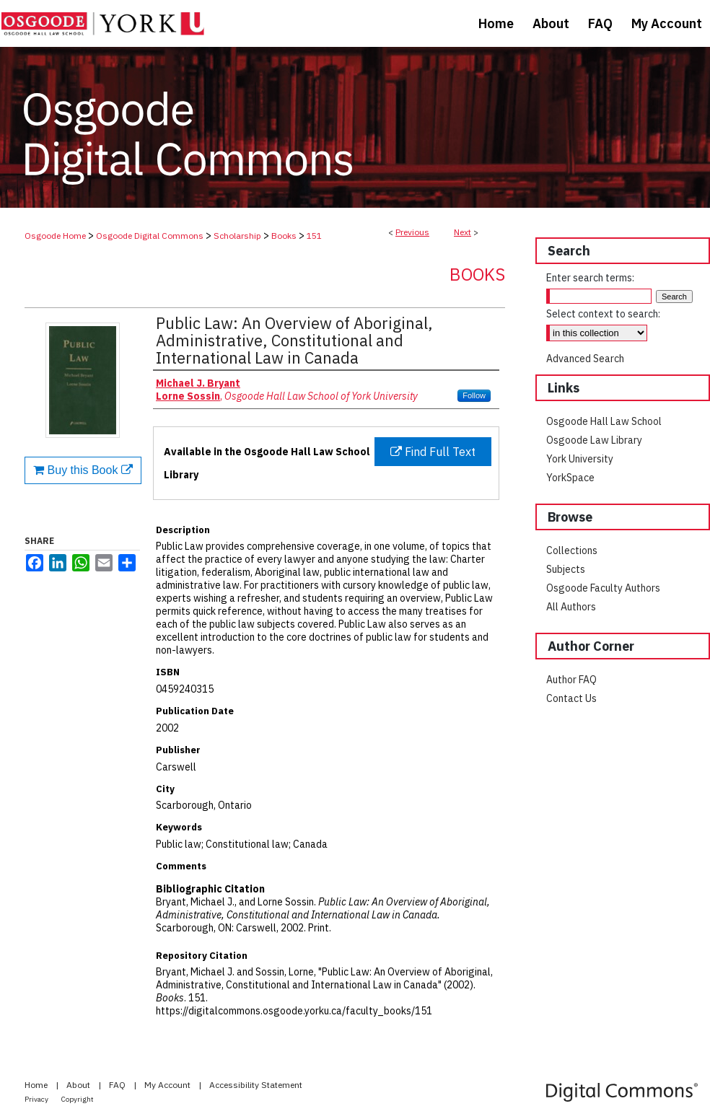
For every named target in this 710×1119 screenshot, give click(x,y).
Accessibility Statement (255, 1084)
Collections (571, 550)
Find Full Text (432, 451)
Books (284, 235)
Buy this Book (83, 470)
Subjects (565, 569)
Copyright (77, 1099)
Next (462, 232)
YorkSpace (570, 477)
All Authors (571, 606)
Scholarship (237, 235)
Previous (412, 232)
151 (314, 235)
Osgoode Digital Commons (149, 235)
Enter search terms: (590, 277)
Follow (474, 395)
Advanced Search (585, 358)
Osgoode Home (55, 235)
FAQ (118, 1084)
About (79, 1084)
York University (579, 458)
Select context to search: (603, 313)
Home (37, 1084)
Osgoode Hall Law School (604, 421)
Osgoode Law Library (594, 440)
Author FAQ (571, 679)
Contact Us (571, 698)
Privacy (37, 1099)
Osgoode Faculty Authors (603, 588)
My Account (168, 1084)
